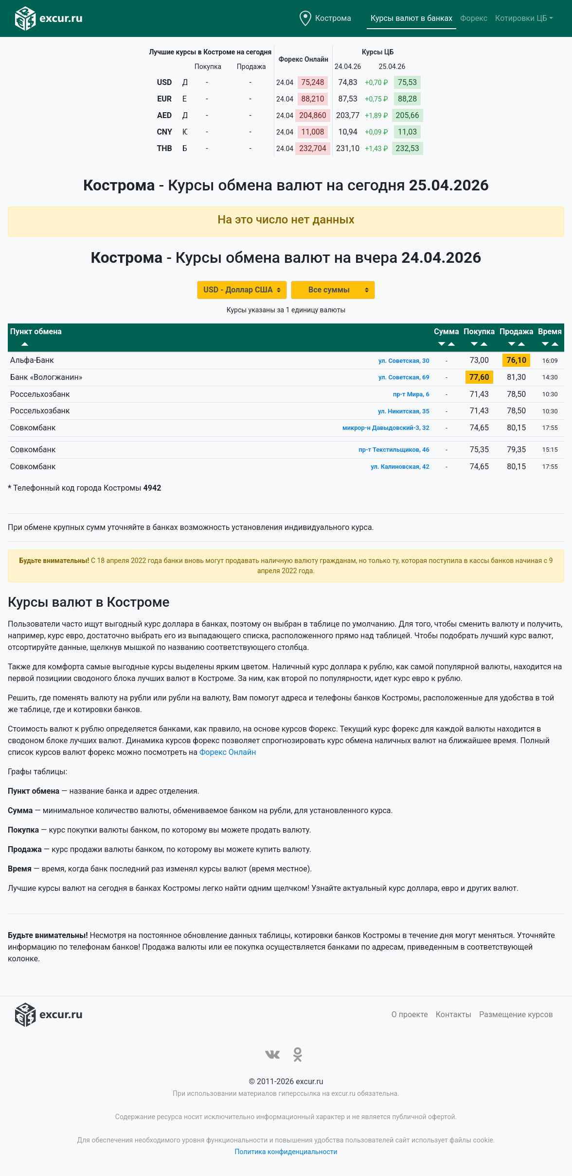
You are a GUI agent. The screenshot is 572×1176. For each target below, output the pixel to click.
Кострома (333, 18)
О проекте (410, 1013)
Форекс (473, 18)
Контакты (453, 1013)
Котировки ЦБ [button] (521, 18)
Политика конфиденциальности (285, 1151)
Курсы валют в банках (411, 18)
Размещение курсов (516, 1013)
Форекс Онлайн (227, 751)
